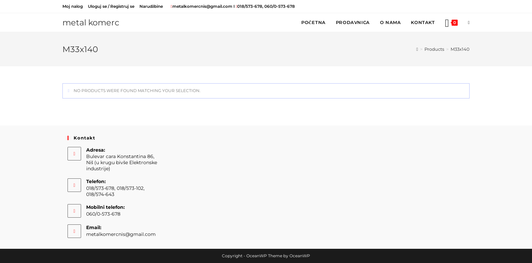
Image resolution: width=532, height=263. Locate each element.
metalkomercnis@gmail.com (121, 234)
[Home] (417, 49)
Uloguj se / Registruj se (111, 6)
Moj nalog (72, 6)
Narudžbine (151, 6)
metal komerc (90, 22)
